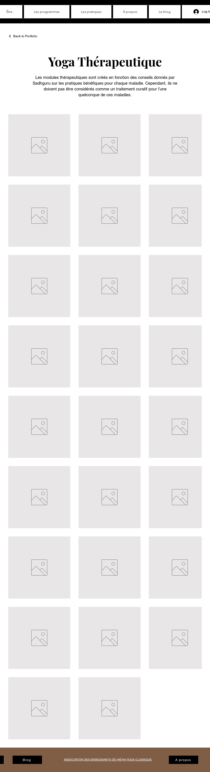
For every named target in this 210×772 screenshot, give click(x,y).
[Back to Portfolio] (22, 36)
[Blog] (27, 760)
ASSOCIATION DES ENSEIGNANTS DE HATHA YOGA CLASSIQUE (108, 759)
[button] (130, 11)
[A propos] (183, 760)
